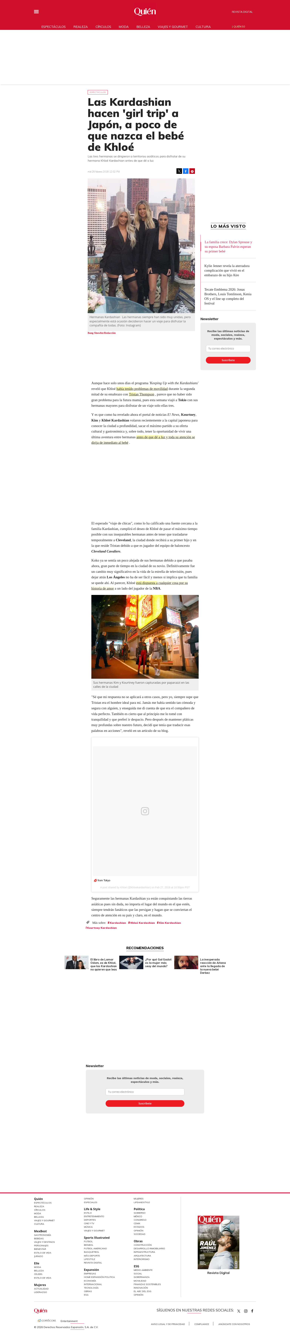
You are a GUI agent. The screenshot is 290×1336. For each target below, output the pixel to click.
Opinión (89, 1198)
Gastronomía (42, 1235)
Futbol (88, 1241)
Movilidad (140, 1280)
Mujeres (40, 1285)
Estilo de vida (42, 1277)
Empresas (90, 1273)
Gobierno (140, 1212)
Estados (139, 1226)
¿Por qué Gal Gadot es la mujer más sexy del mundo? (157, 963)
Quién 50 (239, 26)
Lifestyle (89, 1259)
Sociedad (139, 1234)
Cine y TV (89, 1223)
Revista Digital (242, 11)
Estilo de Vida (42, 1252)
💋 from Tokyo (102, 880)
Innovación (141, 1287)
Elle (36, 1263)
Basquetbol (91, 1252)
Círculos (103, 27)
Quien (239, 1311)
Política (139, 1209)
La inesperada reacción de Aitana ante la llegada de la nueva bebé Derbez (212, 966)
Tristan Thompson (142, 394)
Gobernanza (142, 1277)
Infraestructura (144, 1252)
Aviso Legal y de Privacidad (168, 1324)
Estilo (88, 1212)
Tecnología (91, 1287)
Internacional (93, 1284)
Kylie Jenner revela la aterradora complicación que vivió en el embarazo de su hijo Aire (226, 270)
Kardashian (118, 922)
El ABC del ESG (142, 1291)
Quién (38, 1199)
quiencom (248, 1310)
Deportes (90, 1219)
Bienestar (40, 1249)
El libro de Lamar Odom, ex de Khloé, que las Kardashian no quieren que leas (103, 964)
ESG (86, 1294)
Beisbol (88, 1245)
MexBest (40, 1231)
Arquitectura (142, 1255)
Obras (88, 1291)
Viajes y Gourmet (44, 1220)
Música (88, 1226)
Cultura (203, 27)
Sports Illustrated (97, 1238)
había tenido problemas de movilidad (143, 389)
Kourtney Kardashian (102, 927)
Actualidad (41, 1288)
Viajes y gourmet (173, 27)
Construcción (143, 1245)
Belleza (143, 27)
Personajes (41, 1245)
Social (138, 1273)
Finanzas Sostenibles (147, 1284)
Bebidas (39, 1238)
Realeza (80, 27)
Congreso (140, 1219)
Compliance (201, 1324)
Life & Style (92, 1209)
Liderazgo (40, 1292)
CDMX (137, 1223)
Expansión (91, 1270)
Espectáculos (53, 27)
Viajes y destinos (44, 1242)
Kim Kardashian (170, 922)
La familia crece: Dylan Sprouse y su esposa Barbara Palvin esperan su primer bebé (228, 246)
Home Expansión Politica (99, 1277)
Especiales (90, 1202)
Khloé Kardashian (142, 922)
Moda (124, 27)
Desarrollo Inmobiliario (149, 1248)
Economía (90, 1280)
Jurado (38, 1256)
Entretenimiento (94, 1216)
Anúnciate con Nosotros (234, 1324)
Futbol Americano (95, 1248)
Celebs (38, 1274)
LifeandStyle (142, 1202)
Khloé (123, 887)
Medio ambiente (143, 1270)
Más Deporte (92, 1255)
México (138, 1216)
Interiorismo (142, 1259)
